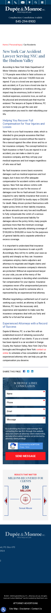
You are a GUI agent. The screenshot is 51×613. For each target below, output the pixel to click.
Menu (42, 2)
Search (36, 2)
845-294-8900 (25, 21)
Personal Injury (16, 45)
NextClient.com (42, 598)
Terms (27, 447)
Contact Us (37, 608)
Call (15, 2)
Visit (29, 2)
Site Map (13, 608)
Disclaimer (25, 608)
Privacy (22, 447)
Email (23, 2)
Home (9, 2)
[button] (5, 501)
